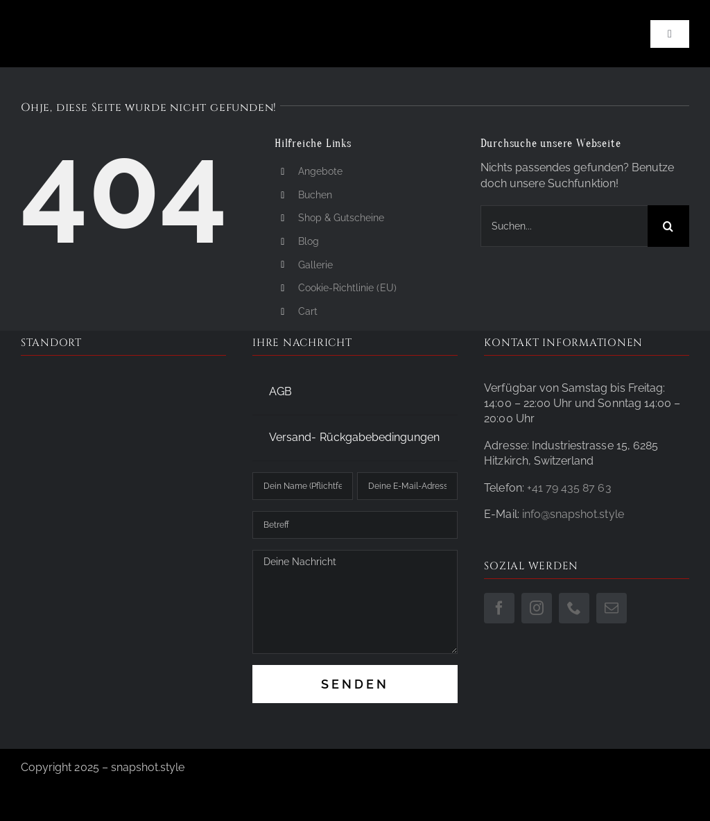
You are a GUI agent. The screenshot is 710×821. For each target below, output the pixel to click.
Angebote (320, 171)
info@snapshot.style (573, 514)
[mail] (611, 608)
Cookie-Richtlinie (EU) (347, 287)
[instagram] (536, 608)
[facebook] (499, 608)
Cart (308, 311)
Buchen (315, 194)
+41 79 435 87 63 (569, 487)
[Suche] (668, 226)
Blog (308, 241)
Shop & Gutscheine (341, 217)
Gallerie (315, 264)
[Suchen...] (564, 226)
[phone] (574, 608)
